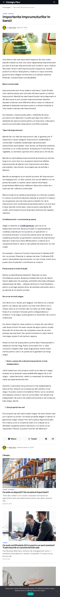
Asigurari (11, 13)
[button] (4, 2)
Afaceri (5, 13)
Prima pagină (6, 7)
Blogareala (11, 489)
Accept (30, 594)
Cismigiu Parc (13, 2)
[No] (57, 591)
